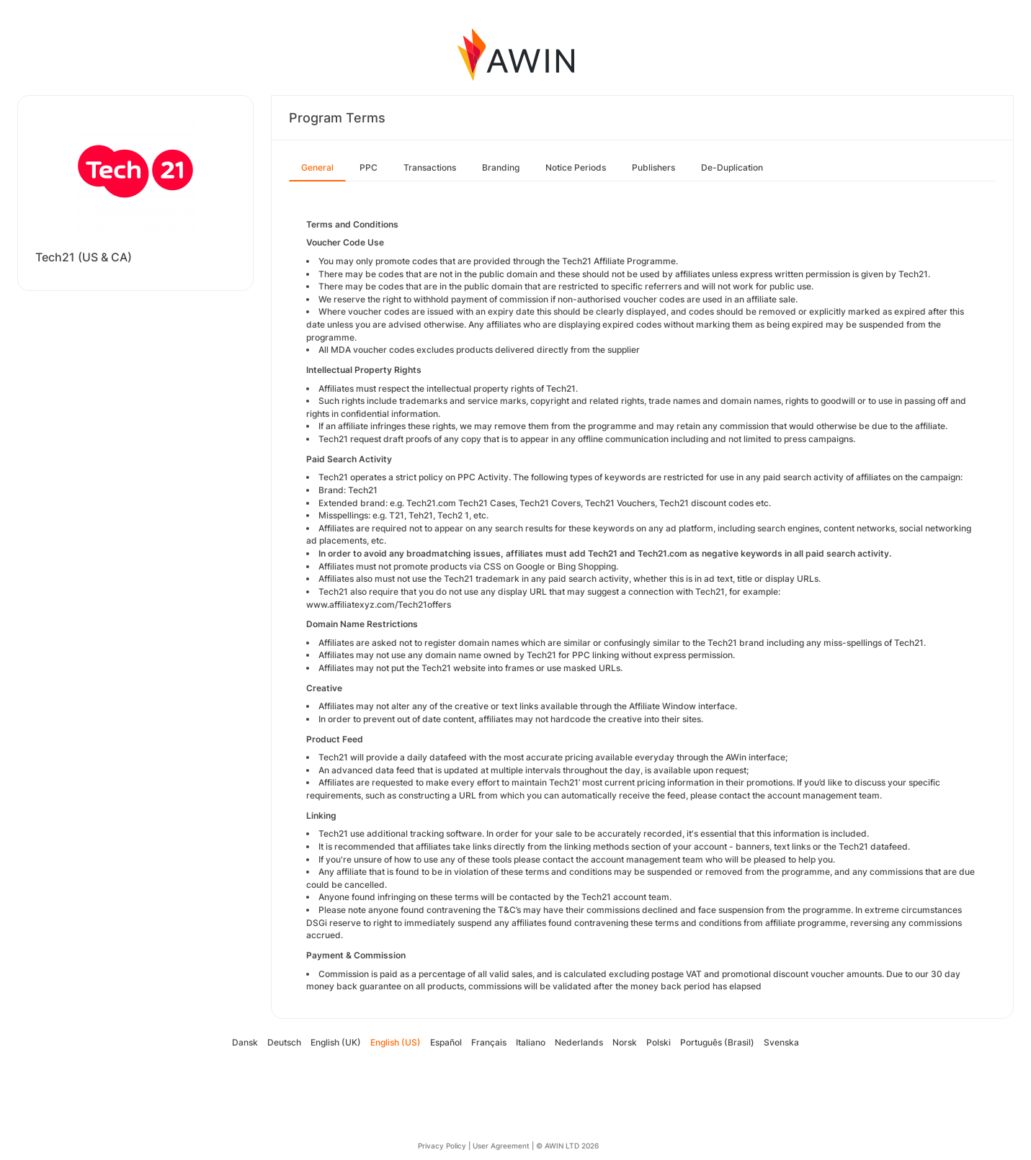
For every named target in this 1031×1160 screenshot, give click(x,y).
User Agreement (501, 1145)
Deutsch (284, 1042)
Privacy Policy (442, 1145)
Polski (658, 1042)
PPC (369, 167)
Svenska (781, 1042)
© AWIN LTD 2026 (567, 1145)
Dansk (245, 1042)
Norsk (624, 1042)
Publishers (653, 167)
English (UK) (336, 1042)
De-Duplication (732, 167)
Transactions (429, 167)
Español (446, 1042)
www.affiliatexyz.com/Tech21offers (378, 604)
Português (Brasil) (717, 1042)
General (317, 167)
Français (488, 1042)
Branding (500, 167)
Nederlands (579, 1042)
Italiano (530, 1042)
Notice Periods (575, 167)
